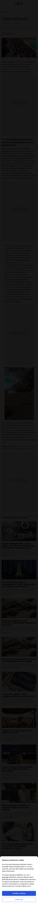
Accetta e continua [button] (19, 893)
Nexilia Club (19, 899)
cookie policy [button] (9, 871)
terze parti (5, 877)
